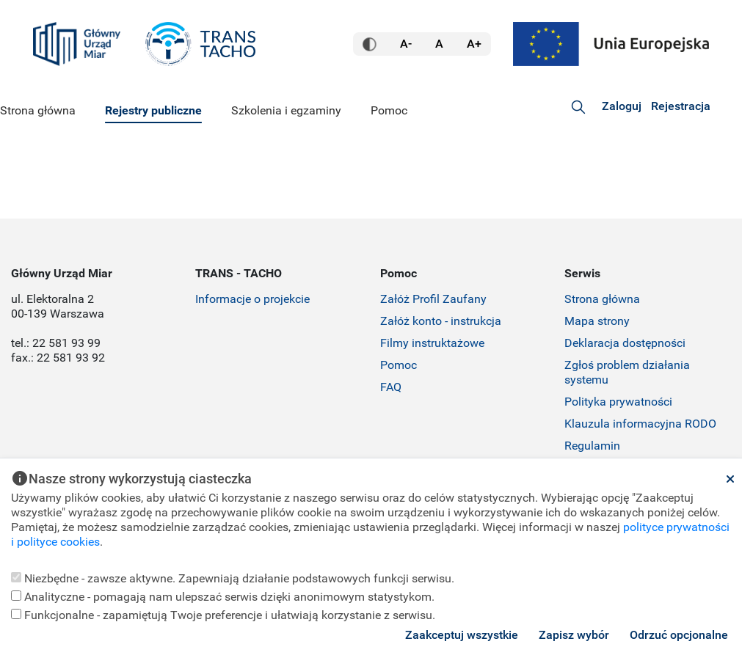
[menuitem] (38, 111)
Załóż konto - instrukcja (440, 321)
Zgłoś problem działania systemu (627, 372)
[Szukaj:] (578, 107)
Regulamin (592, 446)
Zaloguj (621, 106)
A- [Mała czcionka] (406, 44)
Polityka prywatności (618, 402)
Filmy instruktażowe (432, 343)
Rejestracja (680, 106)
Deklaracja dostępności (624, 343)
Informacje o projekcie (252, 299)
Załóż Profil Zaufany (433, 299)
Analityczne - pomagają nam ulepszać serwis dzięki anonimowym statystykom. (222, 597)
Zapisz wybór (574, 635)
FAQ (390, 387)
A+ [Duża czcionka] (474, 44)
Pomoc (398, 365)
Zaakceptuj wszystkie (461, 635)
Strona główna (602, 299)
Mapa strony (597, 321)
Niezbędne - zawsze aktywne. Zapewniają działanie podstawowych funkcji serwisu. (232, 578)
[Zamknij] (730, 479)
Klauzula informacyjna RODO (640, 424)
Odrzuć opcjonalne (679, 635)
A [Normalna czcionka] (439, 44)
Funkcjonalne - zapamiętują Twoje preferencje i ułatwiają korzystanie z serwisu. (223, 615)
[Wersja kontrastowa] (369, 44)
